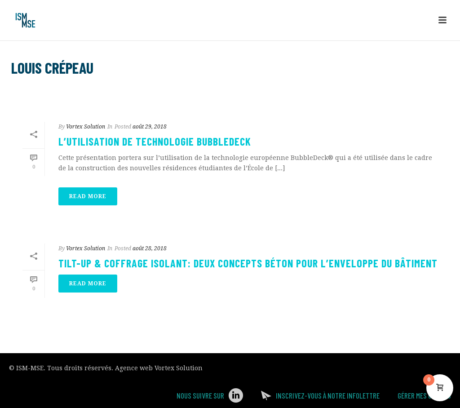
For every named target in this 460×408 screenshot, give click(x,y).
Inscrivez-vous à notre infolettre (328, 395)
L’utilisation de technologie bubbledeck (154, 141)
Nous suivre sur (200, 395)
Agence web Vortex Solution (159, 368)
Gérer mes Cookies (424, 395)
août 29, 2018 (150, 127)
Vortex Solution (85, 127)
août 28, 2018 (150, 248)
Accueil (378, 91)
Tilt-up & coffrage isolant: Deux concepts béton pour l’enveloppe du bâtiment (248, 263)
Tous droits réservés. (80, 368)
